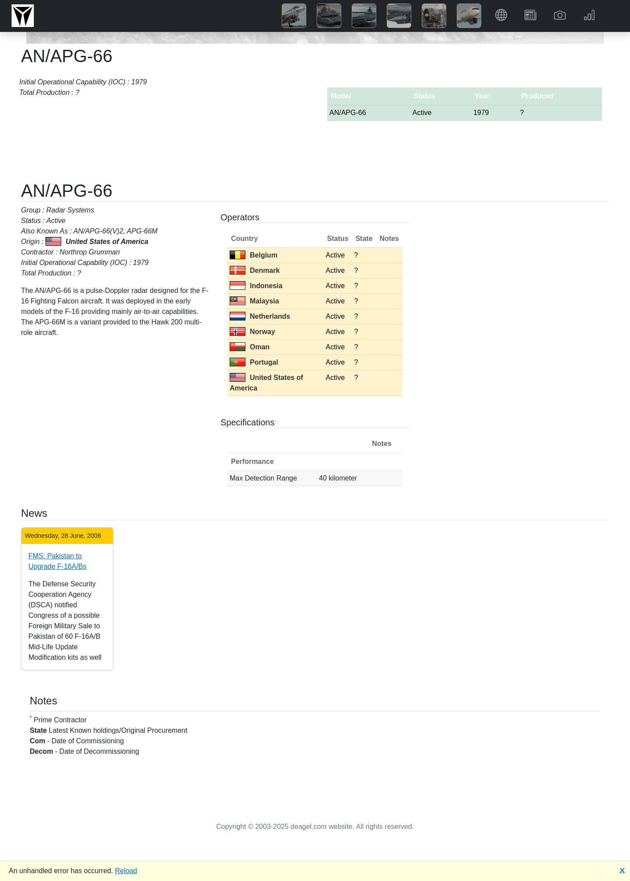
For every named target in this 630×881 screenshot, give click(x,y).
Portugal (254, 362)
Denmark (255, 270)
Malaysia (254, 301)
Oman (250, 347)
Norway (252, 331)
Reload (126, 870)
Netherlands (260, 316)
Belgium (253, 255)
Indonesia (256, 285)
